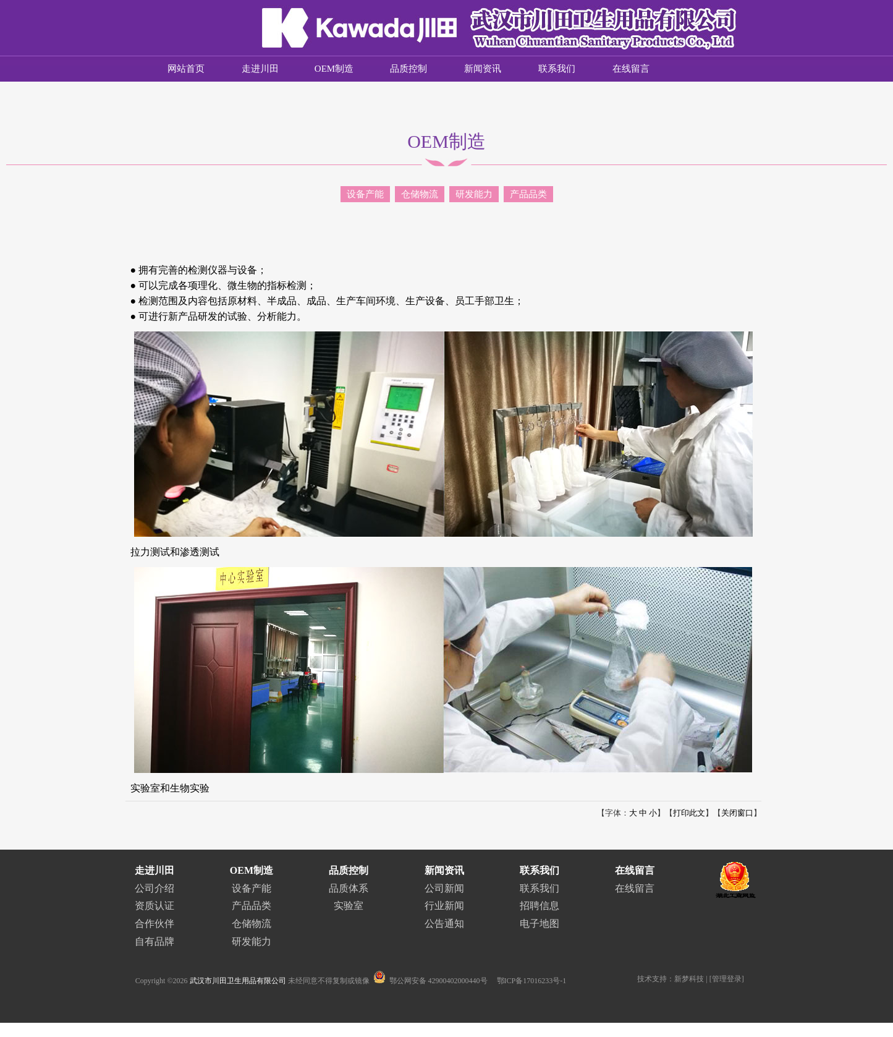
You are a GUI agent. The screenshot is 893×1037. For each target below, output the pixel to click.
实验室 (348, 905)
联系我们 (556, 69)
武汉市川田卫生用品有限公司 (238, 980)
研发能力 (474, 194)
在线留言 (631, 69)
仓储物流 (419, 194)
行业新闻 (444, 905)
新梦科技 (689, 979)
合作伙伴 (154, 923)
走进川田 (260, 69)
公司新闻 (444, 888)
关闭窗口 (737, 812)
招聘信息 (539, 905)
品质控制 (408, 69)
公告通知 (444, 923)
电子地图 (539, 923)
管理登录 (727, 979)
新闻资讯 (482, 69)
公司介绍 (154, 888)
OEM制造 (334, 69)
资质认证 (154, 905)
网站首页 (186, 69)
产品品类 (528, 194)
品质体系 (348, 888)
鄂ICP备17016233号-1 (532, 980)
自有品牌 (154, 941)
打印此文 (689, 812)
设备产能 (365, 194)
